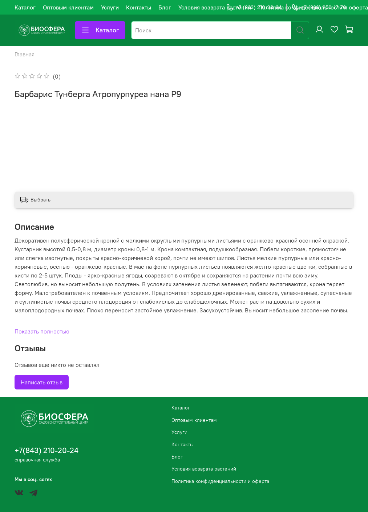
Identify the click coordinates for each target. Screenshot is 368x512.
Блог (164, 7)
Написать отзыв (41, 382)
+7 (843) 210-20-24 (254, 7)
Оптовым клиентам (68, 7)
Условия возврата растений (214, 7)
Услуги (110, 7)
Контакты (138, 7)
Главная (25, 54)
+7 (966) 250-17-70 (318, 7)
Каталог (25, 7)
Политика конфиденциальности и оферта (220, 481)
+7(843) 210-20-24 (46, 450)
